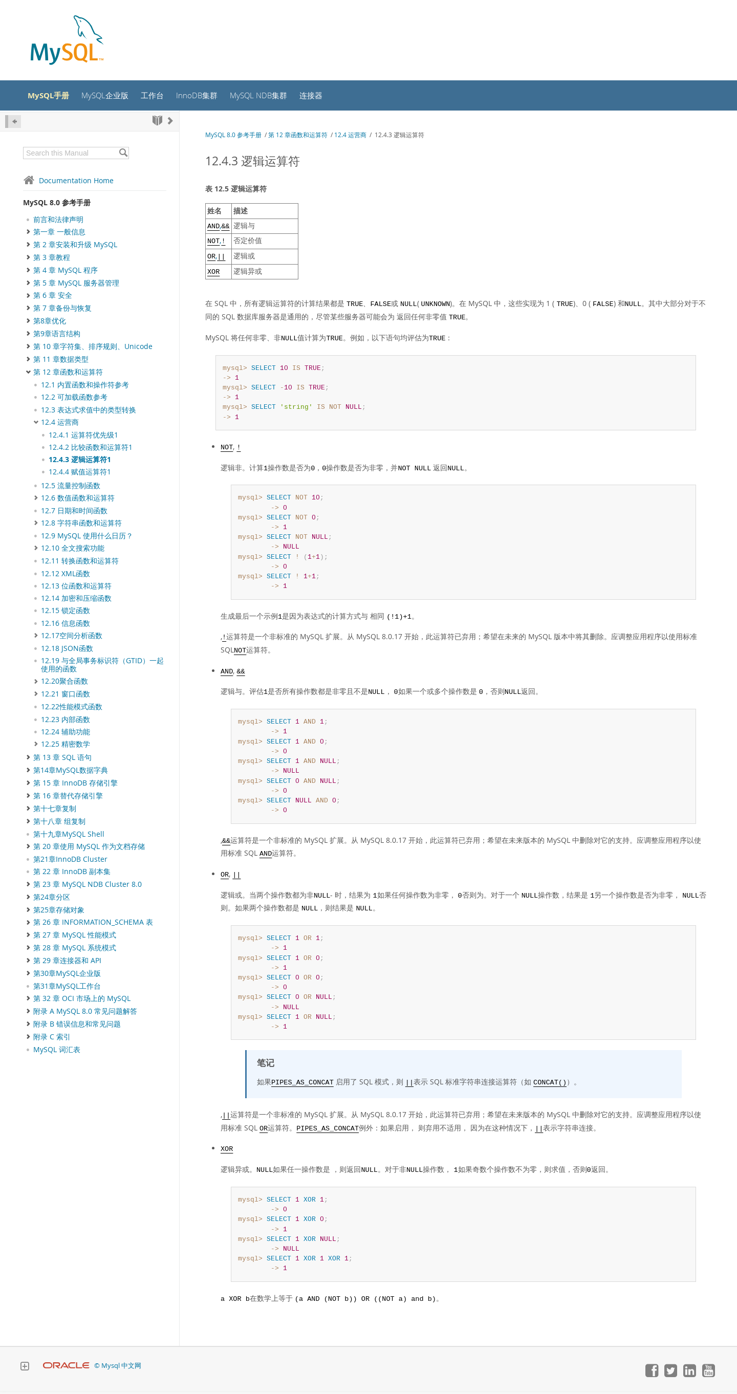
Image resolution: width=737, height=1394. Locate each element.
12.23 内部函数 (65, 722)
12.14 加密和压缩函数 (76, 600)
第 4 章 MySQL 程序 (65, 272)
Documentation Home (68, 183)
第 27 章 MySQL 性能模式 (74, 938)
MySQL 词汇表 (56, 1052)
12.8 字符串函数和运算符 (81, 526)
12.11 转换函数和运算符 (80, 564)
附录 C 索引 (52, 1039)
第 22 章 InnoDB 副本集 (72, 874)
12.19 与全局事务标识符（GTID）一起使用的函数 (102, 667)
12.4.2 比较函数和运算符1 (91, 449)
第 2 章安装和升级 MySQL (75, 247)
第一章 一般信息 (59, 234)
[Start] (157, 123)
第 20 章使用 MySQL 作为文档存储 (89, 849)
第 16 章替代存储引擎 (68, 798)
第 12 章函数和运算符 (68, 374)
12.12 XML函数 (65, 576)
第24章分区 (51, 899)
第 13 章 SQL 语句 (62, 760)
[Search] (123, 155)
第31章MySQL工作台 (67, 989)
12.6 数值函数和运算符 (78, 500)
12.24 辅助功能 (65, 734)
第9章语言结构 (56, 336)
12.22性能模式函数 (71, 709)
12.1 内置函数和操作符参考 (85, 387)
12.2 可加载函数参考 (74, 400)
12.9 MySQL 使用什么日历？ (87, 538)
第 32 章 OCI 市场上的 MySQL (82, 1001)
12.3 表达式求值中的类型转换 (88, 412)
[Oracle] (66, 1368)
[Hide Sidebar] (13, 124)
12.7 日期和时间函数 (74, 513)
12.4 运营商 (60, 424)
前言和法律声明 (58, 222)
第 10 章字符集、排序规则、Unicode (93, 349)
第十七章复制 (54, 811)
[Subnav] (35, 387)
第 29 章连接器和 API (67, 963)
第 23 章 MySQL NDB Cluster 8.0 (87, 886)
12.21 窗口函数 (65, 697)
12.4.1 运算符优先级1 (83, 437)
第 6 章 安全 (52, 298)
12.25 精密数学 (65, 746)
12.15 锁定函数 (65, 613)
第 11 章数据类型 (61, 362)
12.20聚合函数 (64, 684)
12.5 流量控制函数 (70, 488)
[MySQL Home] (67, 41)
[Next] (170, 123)
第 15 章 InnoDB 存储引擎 (75, 786)
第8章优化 (49, 324)
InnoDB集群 (208, 97)
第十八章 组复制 (59, 824)
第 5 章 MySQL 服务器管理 (76, 285)
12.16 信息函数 (65, 625)
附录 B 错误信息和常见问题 (77, 1027)
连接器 (327, 97)
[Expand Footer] (24, 1370)
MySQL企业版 (113, 97)
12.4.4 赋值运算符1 (80, 475)
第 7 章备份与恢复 (62, 311)
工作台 (162, 97)
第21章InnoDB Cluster (70, 862)
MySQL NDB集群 (272, 97)
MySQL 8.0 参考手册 (57, 205)
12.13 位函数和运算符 (76, 588)
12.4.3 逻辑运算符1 (80, 462)
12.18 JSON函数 (67, 651)
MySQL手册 (53, 96)
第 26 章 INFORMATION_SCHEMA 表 (93, 925)
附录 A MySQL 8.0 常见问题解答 (85, 1014)
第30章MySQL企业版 (67, 976)
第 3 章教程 (51, 260)
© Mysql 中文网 (117, 1368)
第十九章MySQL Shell (68, 836)
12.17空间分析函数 (71, 638)
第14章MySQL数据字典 (70, 773)
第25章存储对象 (58, 912)
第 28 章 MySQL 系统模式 (74, 950)
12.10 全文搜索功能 (72, 551)
